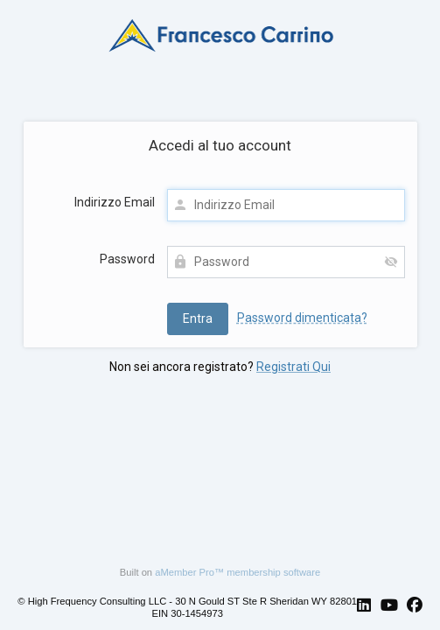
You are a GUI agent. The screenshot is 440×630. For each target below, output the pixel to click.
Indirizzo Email (114, 202)
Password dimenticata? (302, 318)
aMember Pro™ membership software (237, 572)
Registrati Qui (293, 367)
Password (127, 259)
